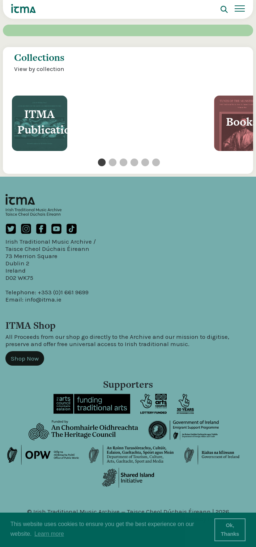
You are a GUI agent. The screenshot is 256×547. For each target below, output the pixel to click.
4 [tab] (133, 163)
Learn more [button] (49, 534)
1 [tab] (100, 163)
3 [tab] (122, 163)
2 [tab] (111, 163)
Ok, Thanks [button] (230, 529)
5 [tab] (144, 163)
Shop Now (25, 358)
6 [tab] (155, 163)
